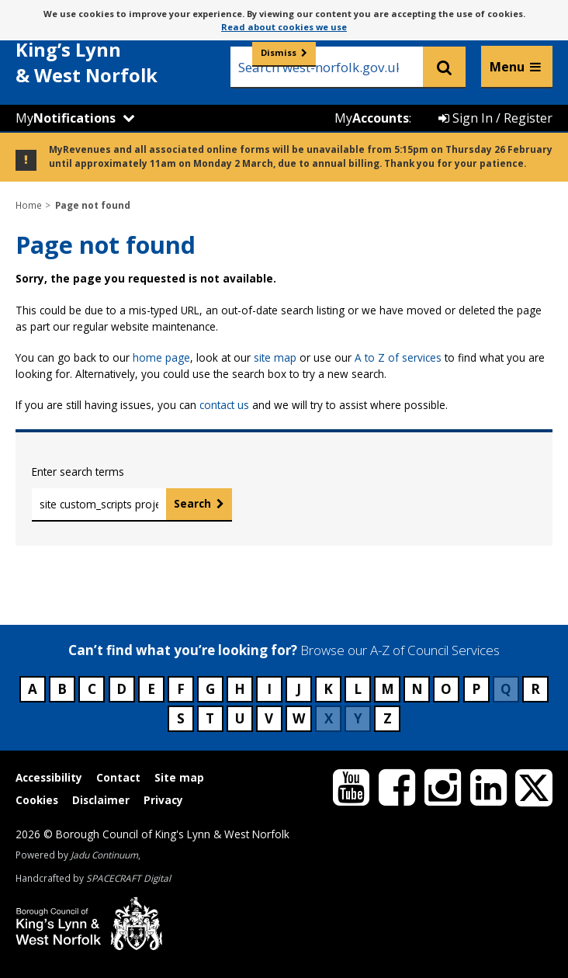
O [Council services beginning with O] (446, 689)
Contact (118, 777)
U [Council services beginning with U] (239, 718)
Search (192, 503)
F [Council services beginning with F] (181, 689)
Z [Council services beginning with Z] (387, 718)
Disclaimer (101, 799)
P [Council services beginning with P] (476, 689)
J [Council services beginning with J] (298, 689)
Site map (179, 777)
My (66, 118)
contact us (224, 404)
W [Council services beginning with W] (299, 718)
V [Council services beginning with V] (269, 718)
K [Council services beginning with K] (328, 689)
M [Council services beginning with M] (387, 689)
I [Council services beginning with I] (269, 689)
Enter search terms (78, 471)
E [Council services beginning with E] (151, 689)
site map (275, 357)
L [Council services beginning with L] (358, 689)
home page (161, 357)
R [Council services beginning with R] (535, 689)
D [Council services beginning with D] (121, 689)
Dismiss (278, 52)
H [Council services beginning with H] (239, 689)
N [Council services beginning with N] (417, 689)
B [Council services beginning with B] (62, 689)
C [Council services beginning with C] (92, 689)
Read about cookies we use (284, 27)
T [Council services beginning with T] (210, 718)
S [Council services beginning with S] (181, 718)
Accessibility (49, 777)
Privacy (163, 799)
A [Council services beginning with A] (32, 689)
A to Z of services (398, 357)
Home (29, 205)
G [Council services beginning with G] (210, 689)
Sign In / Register (495, 118)
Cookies (37, 799)
